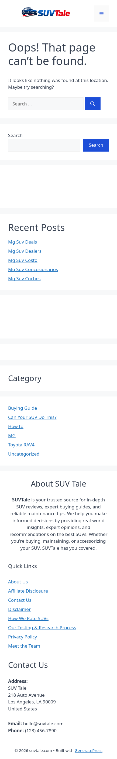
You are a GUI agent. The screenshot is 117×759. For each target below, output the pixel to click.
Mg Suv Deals (22, 242)
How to (15, 426)
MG (12, 435)
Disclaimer (19, 609)
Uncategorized (24, 454)
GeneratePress (88, 750)
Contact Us (20, 600)
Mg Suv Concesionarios (33, 269)
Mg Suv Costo (22, 260)
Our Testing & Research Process (42, 627)
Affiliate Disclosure (28, 591)
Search (15, 135)
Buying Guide (22, 408)
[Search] (93, 103)
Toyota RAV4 (21, 445)
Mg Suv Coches (24, 278)
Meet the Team (24, 646)
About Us (18, 582)
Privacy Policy (22, 637)
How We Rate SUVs (28, 618)
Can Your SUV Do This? (32, 417)
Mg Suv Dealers (25, 251)
